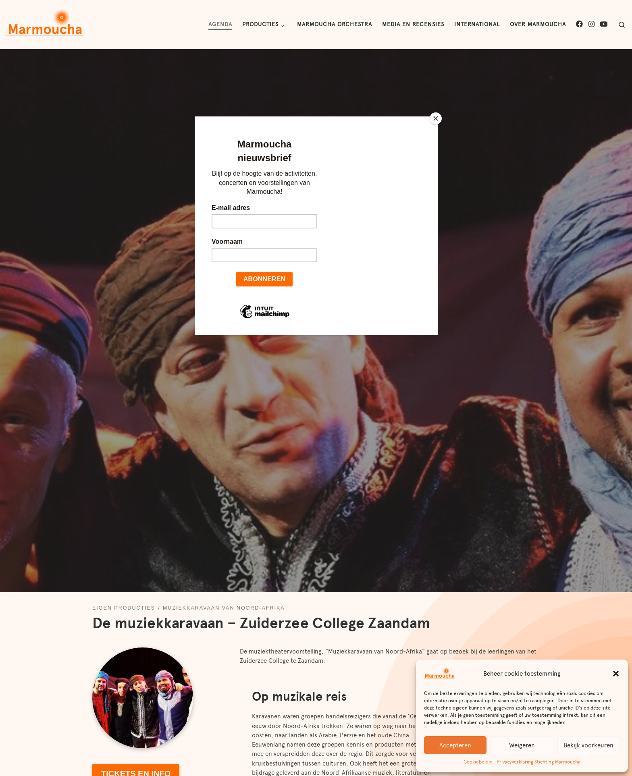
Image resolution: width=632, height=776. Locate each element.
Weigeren (522, 745)
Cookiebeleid (478, 762)
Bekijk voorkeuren (588, 745)
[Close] (436, 118)
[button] (616, 674)
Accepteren (455, 745)
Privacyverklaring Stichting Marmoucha (538, 762)
